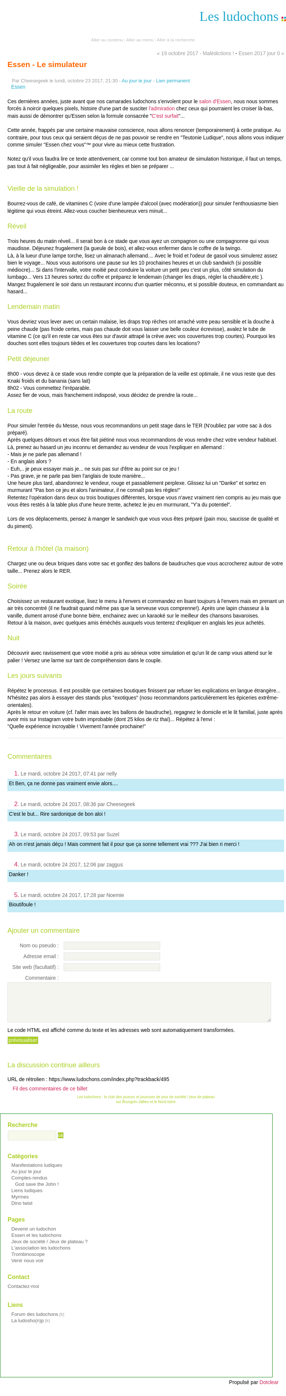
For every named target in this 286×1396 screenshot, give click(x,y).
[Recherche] (32, 1135)
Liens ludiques (27, 1190)
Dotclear (269, 1382)
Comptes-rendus (30, 1178)
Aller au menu (139, 39)
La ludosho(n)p (28, 1320)
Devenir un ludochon (34, 1229)
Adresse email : (41, 956)
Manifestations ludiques (37, 1165)
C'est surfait (165, 116)
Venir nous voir (28, 1260)
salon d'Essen (215, 101)
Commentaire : (41, 978)
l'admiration (162, 108)
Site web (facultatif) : (35, 967)
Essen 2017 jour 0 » (261, 53)
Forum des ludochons (35, 1314)
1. (16, 773)
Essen (18, 87)
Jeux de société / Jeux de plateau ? (50, 1241)
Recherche (23, 1125)
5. (16, 894)
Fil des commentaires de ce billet (50, 1089)
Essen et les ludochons (36, 1235)
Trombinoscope (28, 1254)
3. (16, 834)
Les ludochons (239, 16)
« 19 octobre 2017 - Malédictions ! (195, 53)
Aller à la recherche (176, 39)
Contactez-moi (23, 1286)
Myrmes (20, 1197)
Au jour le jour (137, 80)
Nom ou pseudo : (39, 945)
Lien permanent (173, 80)
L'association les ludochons (41, 1248)
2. (16, 803)
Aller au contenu (107, 39)
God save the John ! (37, 1184)
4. (16, 864)
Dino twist (22, 1203)
